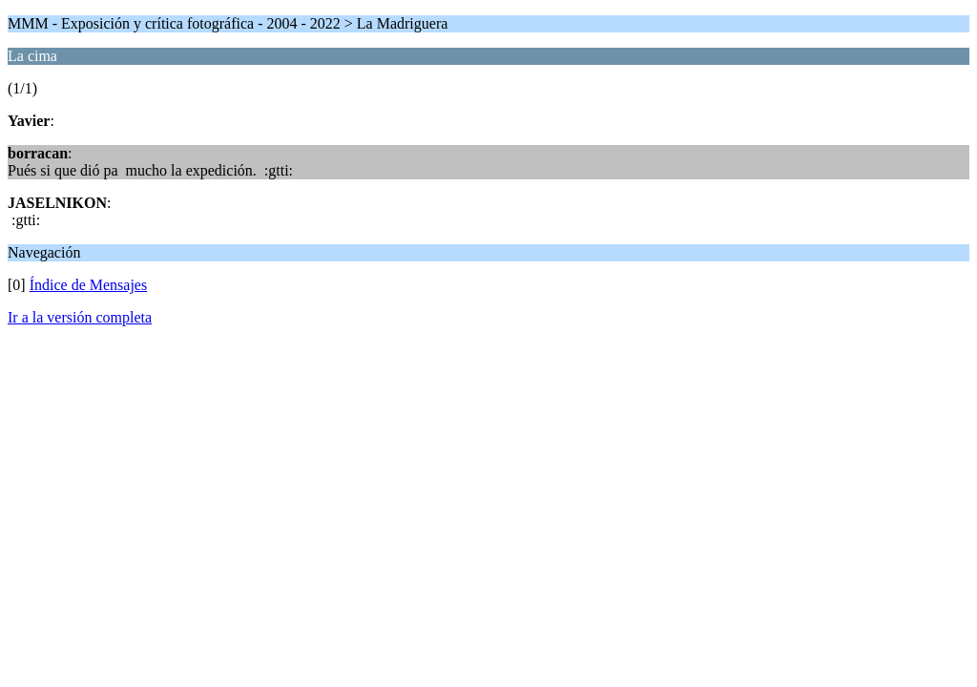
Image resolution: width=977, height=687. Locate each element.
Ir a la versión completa (80, 317)
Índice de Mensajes (89, 285)
